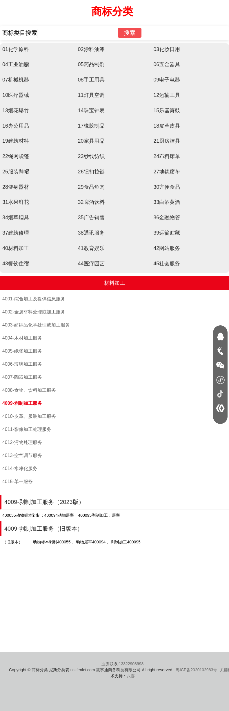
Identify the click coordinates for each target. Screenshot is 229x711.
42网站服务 (166, 248)
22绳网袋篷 (15, 156)
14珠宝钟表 (91, 110)
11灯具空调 (91, 95)
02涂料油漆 (91, 49)
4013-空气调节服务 (22, 455)
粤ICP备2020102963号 (196, 670)
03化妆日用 (166, 49)
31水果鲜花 (15, 202)
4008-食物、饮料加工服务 (29, 390)
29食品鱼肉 (91, 187)
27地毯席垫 (166, 172)
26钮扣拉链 (91, 172)
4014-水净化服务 (19, 468)
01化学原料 (15, 49)
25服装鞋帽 (15, 172)
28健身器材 (15, 187)
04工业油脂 (15, 64)
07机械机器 (15, 80)
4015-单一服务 (17, 481)
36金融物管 (166, 217)
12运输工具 (166, 95)
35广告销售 (91, 217)
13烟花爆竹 (15, 110)
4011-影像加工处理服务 (26, 429)
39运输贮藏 (166, 233)
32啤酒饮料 (91, 202)
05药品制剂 (91, 64)
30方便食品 (166, 187)
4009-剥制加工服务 (22, 403)
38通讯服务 (91, 233)
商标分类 (112, 11)
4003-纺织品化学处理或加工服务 (36, 324)
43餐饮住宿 (15, 263)
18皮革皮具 (166, 126)
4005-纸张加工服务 (22, 351)
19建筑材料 (15, 141)
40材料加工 (15, 248)
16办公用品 (15, 126)
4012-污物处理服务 (22, 442)
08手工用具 (91, 80)
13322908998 (131, 663)
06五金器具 (166, 64)
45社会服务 (166, 263)
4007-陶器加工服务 (22, 377)
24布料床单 (166, 156)
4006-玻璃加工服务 (22, 364)
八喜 (131, 676)
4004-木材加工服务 (22, 337)
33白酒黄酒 (166, 202)
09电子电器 (166, 80)
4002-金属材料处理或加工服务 (33, 311)
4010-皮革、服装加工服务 (29, 416)
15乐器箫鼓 (166, 110)
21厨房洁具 (166, 141)
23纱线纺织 (91, 156)
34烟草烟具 (15, 217)
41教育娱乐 (91, 248)
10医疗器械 (15, 95)
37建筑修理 (15, 233)
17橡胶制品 (91, 126)
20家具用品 (91, 141)
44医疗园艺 (91, 263)
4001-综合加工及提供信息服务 (33, 298)
